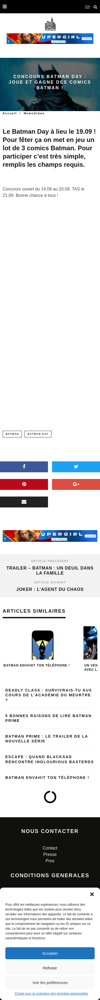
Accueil (10, 113)
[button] (92, 894)
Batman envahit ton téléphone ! (36, 665)
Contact (50, 848)
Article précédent (50, 561)
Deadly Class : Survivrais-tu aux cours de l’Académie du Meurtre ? (48, 695)
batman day (38, 434)
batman (12, 434)
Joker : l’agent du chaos (49, 589)
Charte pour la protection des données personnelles (51, 993)
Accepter (50, 953)
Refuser (50, 968)
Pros (50, 861)
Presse (50, 854)
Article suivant (50, 582)
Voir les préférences (50, 982)
